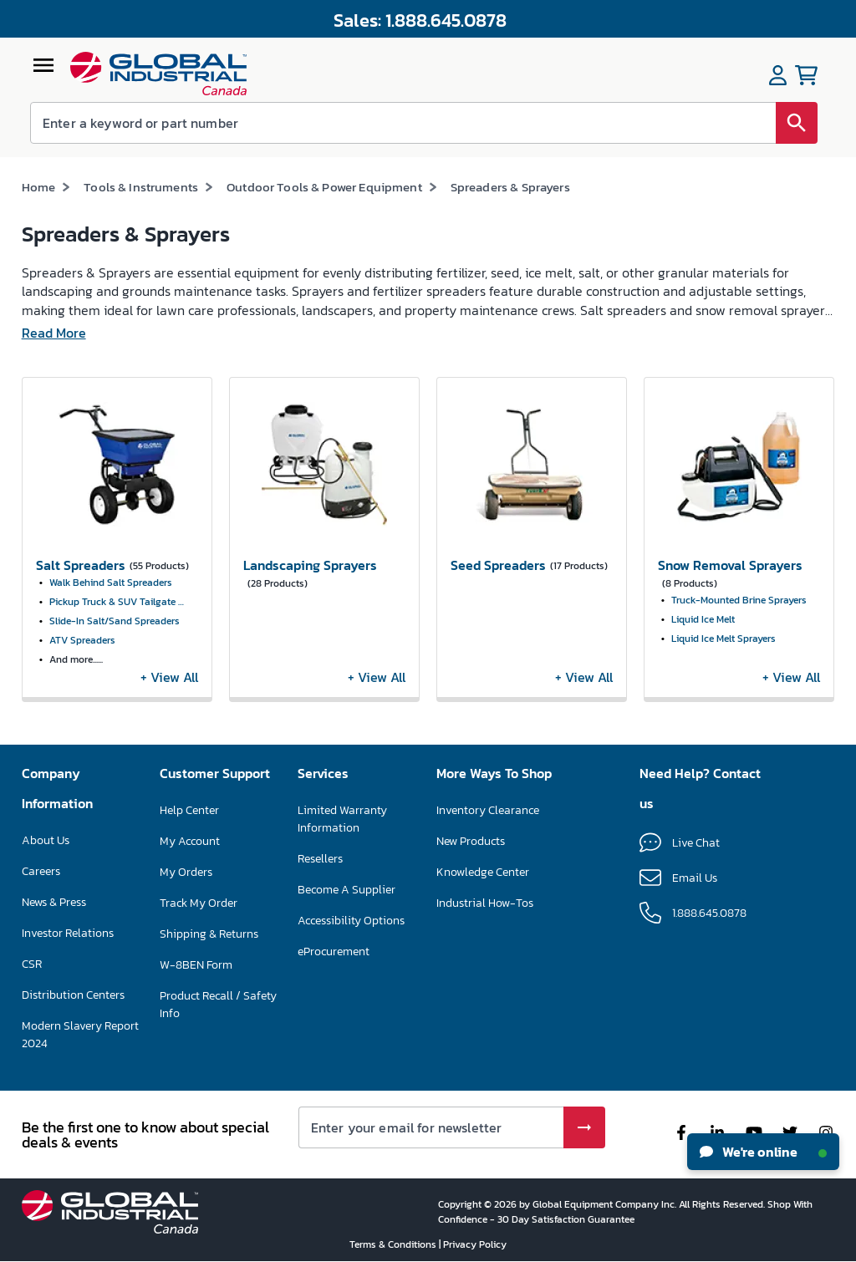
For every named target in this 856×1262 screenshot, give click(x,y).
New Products (470, 841)
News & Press (54, 902)
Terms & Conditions (394, 1244)
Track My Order (198, 903)
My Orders (186, 872)
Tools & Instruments (141, 186)
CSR (32, 964)
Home (39, 186)
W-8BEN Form (196, 965)
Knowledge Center (482, 872)
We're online (763, 1152)
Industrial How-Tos (484, 903)
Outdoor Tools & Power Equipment (324, 186)
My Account (190, 841)
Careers (41, 871)
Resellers (320, 859)
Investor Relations (68, 933)
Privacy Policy (475, 1244)
